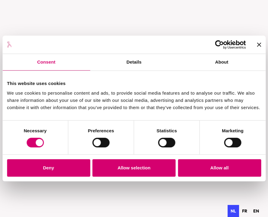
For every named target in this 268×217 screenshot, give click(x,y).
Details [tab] (134, 61)
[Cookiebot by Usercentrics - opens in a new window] (219, 44)
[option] (244, 211)
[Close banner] (259, 44)
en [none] (256, 211)
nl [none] (233, 211)
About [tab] (222, 61)
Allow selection (134, 167)
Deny (48, 167)
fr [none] (244, 211)
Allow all (219, 167)
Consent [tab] (46, 61)
